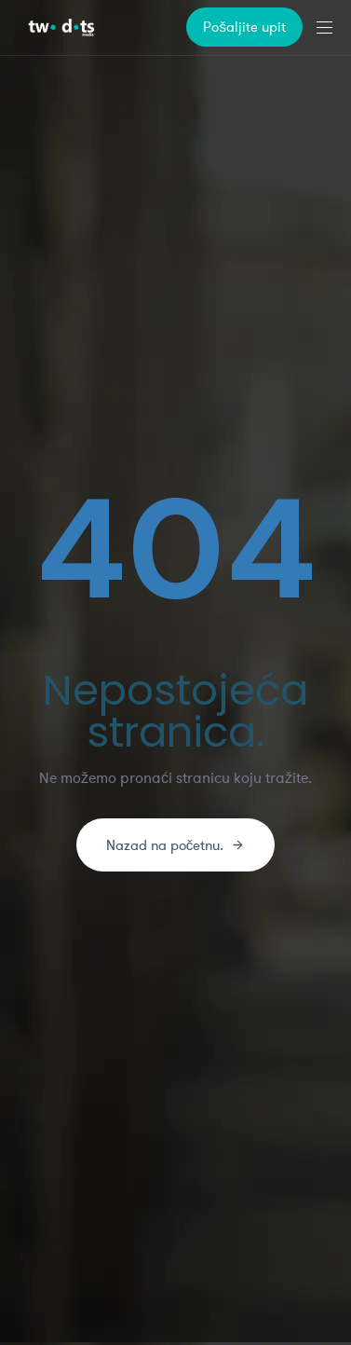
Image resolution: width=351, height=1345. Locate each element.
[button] (331, 27)
